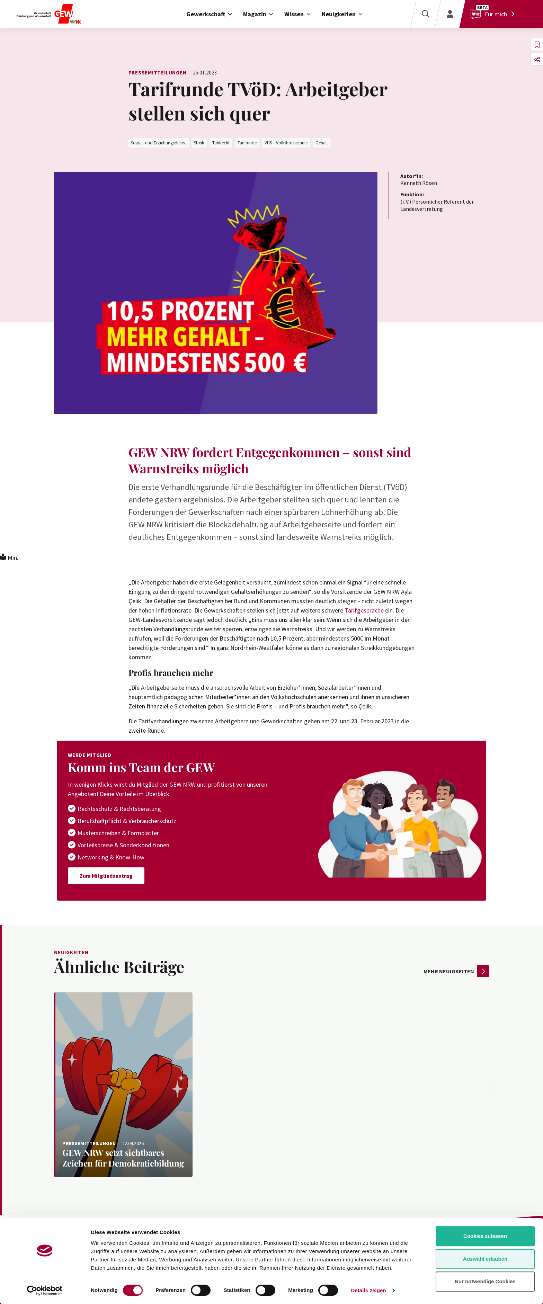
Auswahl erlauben (485, 1259)
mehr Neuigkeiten (456, 971)
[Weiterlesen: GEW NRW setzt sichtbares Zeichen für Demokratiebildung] (123, 1084)
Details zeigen (368, 1290)
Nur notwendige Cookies (485, 1281)
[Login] (450, 14)
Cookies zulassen (485, 1236)
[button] (537, 44)
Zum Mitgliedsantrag (106, 875)
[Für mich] (494, 14)
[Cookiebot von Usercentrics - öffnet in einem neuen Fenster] (45, 1290)
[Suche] (425, 14)
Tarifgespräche (364, 610)
